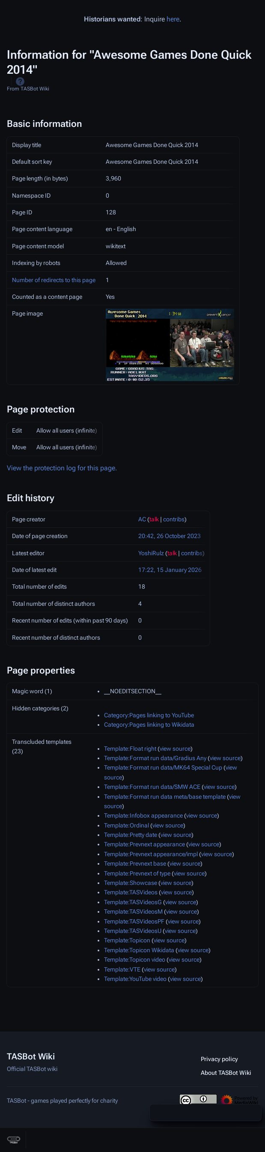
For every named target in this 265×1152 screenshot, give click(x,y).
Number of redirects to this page (53, 280)
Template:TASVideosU (132, 930)
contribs (174, 519)
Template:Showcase (130, 882)
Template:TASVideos (131, 892)
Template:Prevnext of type (137, 873)
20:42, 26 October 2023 (169, 535)
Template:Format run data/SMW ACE (152, 786)
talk (154, 519)
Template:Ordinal (126, 825)
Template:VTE (122, 969)
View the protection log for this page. (62, 468)
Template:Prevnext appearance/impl (151, 854)
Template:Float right (130, 748)
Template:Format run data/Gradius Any (155, 758)
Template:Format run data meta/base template (165, 796)
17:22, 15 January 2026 (170, 569)
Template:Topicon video (134, 959)
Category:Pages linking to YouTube (149, 715)
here (173, 19)
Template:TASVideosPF (134, 921)
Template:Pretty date (130, 834)
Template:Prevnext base (135, 863)
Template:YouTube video (135, 978)
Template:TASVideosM (133, 911)
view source (175, 748)
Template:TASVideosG (133, 902)
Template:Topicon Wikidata (139, 950)
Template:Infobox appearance (143, 815)
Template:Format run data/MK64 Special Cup (163, 767)
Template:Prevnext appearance (144, 844)
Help (20, 81)
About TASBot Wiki (226, 1072)
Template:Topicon (127, 940)
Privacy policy (219, 1059)
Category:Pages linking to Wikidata (149, 724)
